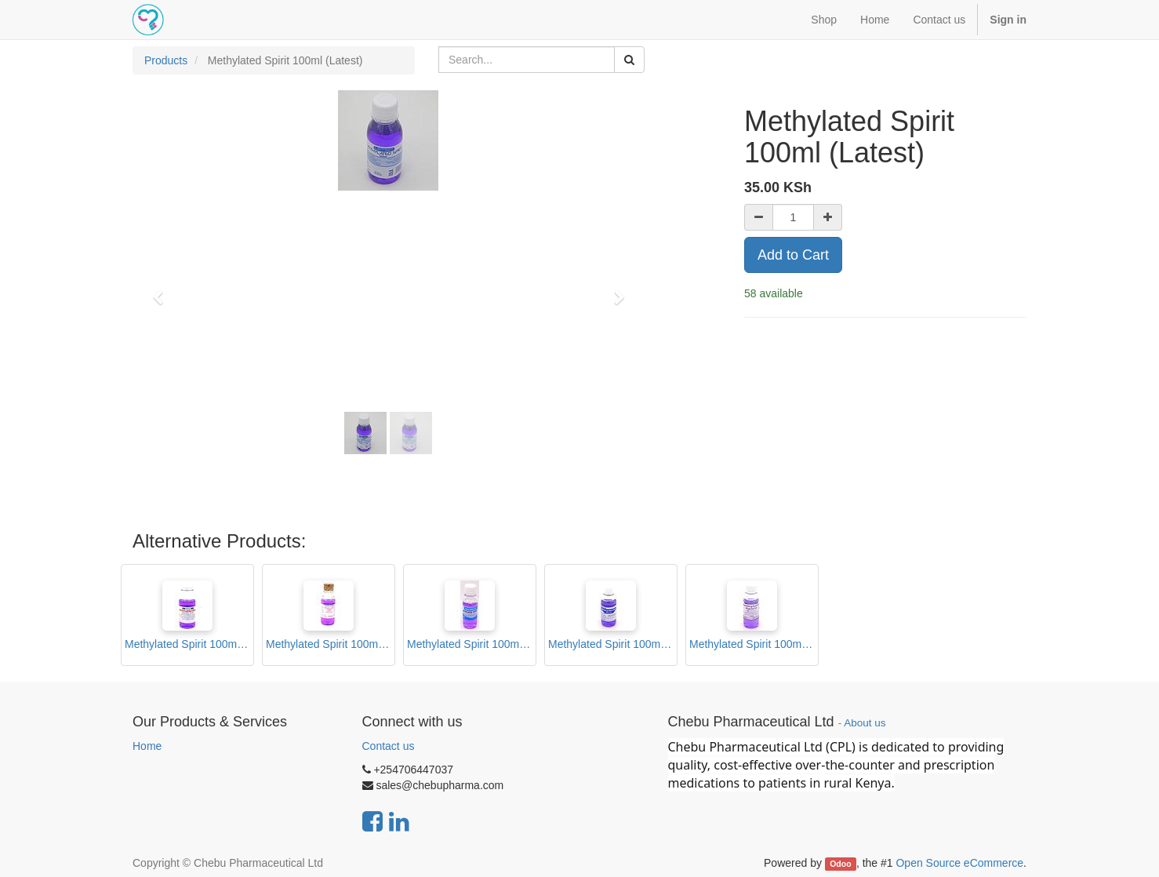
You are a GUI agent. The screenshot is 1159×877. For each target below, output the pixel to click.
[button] (163, 290)
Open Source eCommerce (959, 863)
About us (864, 723)
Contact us (388, 746)
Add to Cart (793, 255)
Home (147, 746)
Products (165, 60)
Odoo (840, 863)
